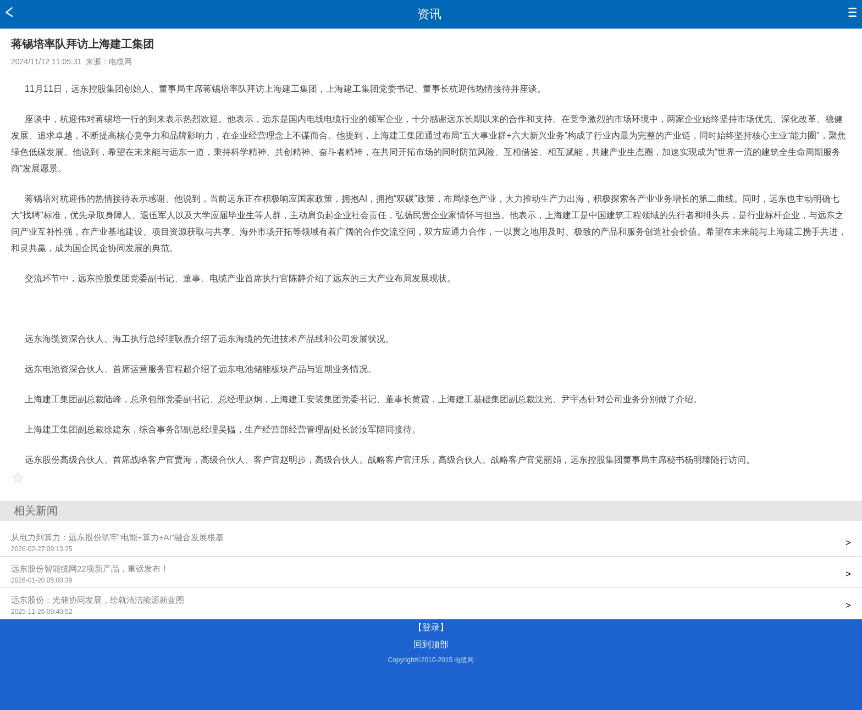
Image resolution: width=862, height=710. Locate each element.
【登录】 (431, 627)
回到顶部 (431, 644)
